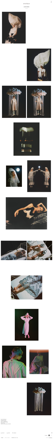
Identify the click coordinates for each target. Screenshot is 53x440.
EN (51, 435)
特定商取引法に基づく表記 (15, 437)
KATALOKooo (50, 437)
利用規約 (2, 437)
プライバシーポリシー (7, 437)
